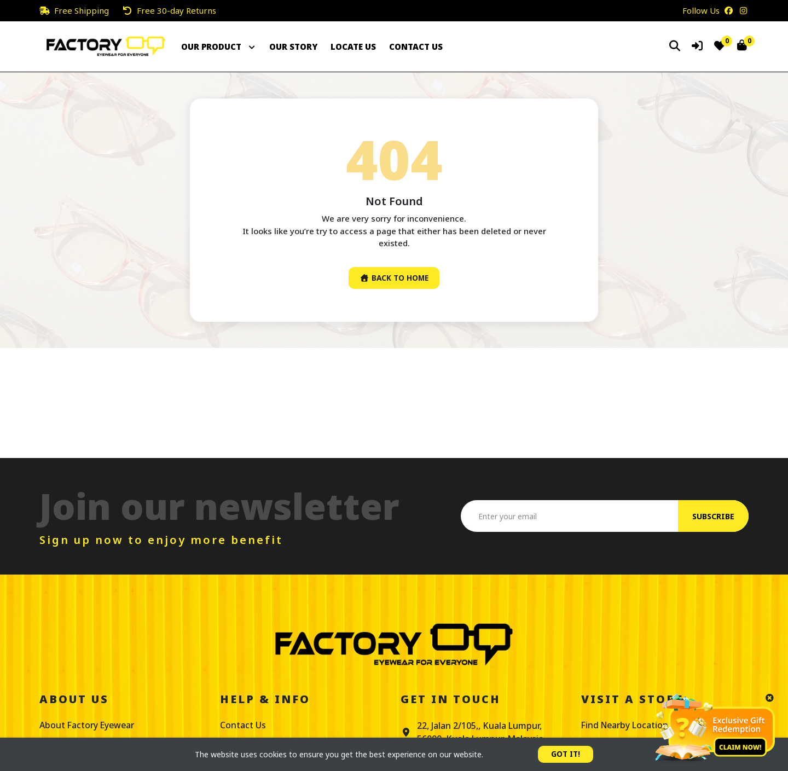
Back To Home (394, 278)
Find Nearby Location (626, 726)
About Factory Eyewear (88, 726)
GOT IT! (566, 754)
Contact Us (243, 726)
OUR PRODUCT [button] (218, 46)
